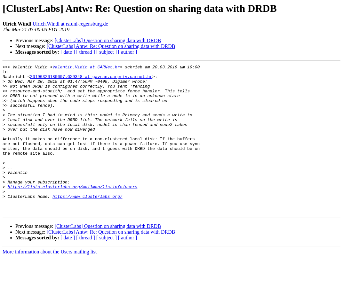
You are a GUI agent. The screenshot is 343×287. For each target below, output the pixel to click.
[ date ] (67, 52)
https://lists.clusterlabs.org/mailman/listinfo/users (73, 211)
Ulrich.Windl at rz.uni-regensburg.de (70, 24)
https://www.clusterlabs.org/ (87, 223)
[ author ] (127, 52)
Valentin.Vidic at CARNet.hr (86, 68)
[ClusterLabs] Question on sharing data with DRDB (108, 40)
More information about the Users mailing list (50, 281)
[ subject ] (106, 52)
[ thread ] (85, 52)
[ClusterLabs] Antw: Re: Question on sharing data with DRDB (111, 46)
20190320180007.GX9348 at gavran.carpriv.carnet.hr (91, 79)
